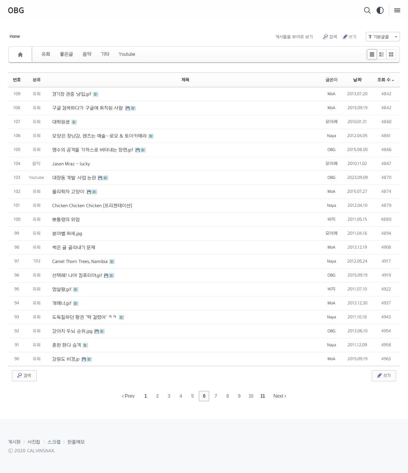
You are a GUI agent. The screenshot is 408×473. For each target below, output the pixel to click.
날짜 (357, 79)
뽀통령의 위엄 (66, 219)
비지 (331, 219)
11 (262, 396)
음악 (86, 54)
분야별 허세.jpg (67, 233)
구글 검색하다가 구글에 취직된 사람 (88, 108)
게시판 (14, 442)
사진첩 (33, 442)
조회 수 (385, 79)
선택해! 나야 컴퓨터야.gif (77, 275)
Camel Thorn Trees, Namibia (80, 261)
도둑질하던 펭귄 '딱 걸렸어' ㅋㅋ (85, 317)
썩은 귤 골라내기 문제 (73, 247)
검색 (329, 36)
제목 (185, 79)
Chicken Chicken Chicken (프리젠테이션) (92, 205)
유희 (45, 54)
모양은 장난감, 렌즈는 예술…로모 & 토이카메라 (100, 136)
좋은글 (66, 54)
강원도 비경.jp (66, 359)
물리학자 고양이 (69, 191)
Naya (331, 135)
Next (279, 396)
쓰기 (349, 36)
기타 (105, 54)
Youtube (127, 54)
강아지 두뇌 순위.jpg (73, 331)
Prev (128, 396)
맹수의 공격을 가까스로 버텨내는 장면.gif (93, 150)
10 (251, 396)
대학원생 (61, 122)
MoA (331, 93)
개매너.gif (62, 303)
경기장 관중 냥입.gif (72, 94)
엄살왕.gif (62, 289)
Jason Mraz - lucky (71, 164)
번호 (17, 79)
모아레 (331, 121)
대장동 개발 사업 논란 (74, 178)
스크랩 (54, 442)
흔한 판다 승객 (67, 345)
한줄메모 (76, 442)
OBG (16, 10)
